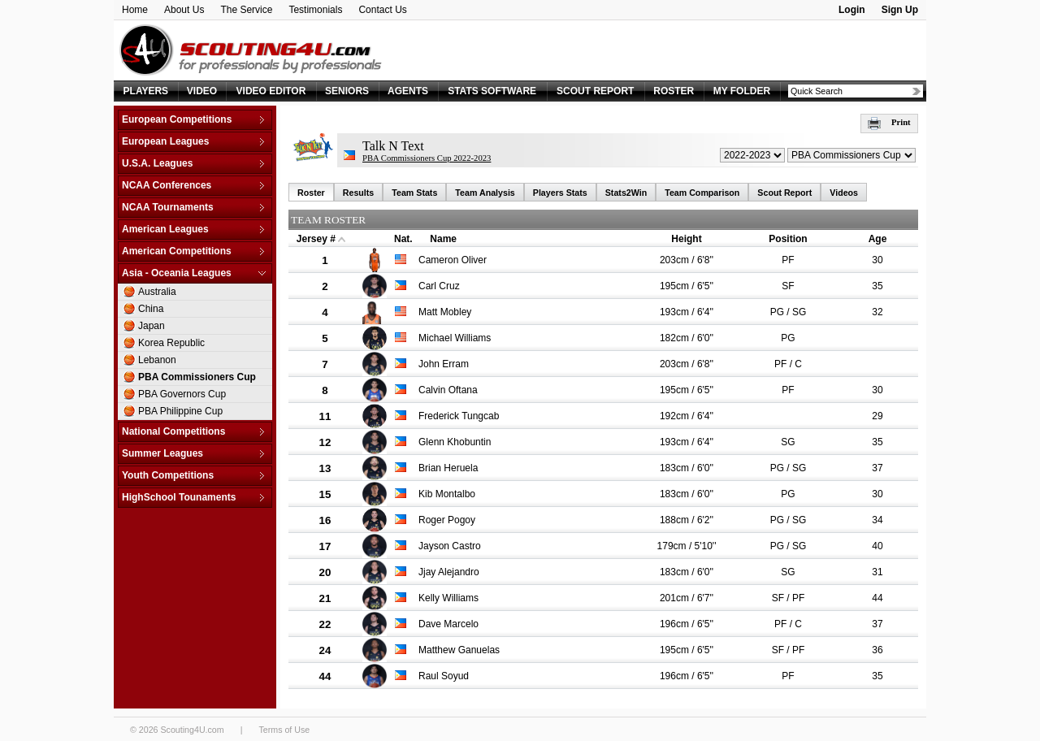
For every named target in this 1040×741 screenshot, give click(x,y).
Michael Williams (454, 338)
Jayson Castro (449, 546)
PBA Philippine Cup (180, 411)
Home (135, 9)
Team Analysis (484, 192)
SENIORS (347, 91)
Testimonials (315, 9)
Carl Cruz (439, 286)
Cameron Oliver (452, 260)
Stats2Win (626, 192)
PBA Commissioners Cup (197, 377)
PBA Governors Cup (182, 394)
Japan (151, 326)
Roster (311, 192)
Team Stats (414, 192)
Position (788, 239)
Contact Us (382, 9)
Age (878, 239)
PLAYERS (146, 91)
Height (686, 239)
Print (889, 122)
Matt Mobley (444, 312)
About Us (184, 9)
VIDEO (202, 91)
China (150, 308)
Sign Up (900, 9)
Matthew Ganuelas (459, 650)
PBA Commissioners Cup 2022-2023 (426, 158)
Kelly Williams (448, 598)
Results (359, 192)
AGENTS (408, 91)
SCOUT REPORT (595, 91)
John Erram (443, 364)
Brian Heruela (448, 468)
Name (443, 239)
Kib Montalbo (446, 494)
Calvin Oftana (448, 390)
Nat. (403, 239)
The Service (246, 9)
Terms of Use (284, 729)
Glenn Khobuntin (454, 442)
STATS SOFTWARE (492, 91)
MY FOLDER (741, 91)
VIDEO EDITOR (271, 91)
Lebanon (157, 360)
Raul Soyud (443, 676)
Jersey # (316, 239)
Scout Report (784, 192)
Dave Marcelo (448, 624)
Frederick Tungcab (458, 416)
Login (851, 9)
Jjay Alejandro (448, 572)
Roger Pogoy (446, 520)
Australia (157, 291)
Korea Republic (171, 343)
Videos (844, 192)
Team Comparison (702, 192)
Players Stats (560, 192)
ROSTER (673, 91)
